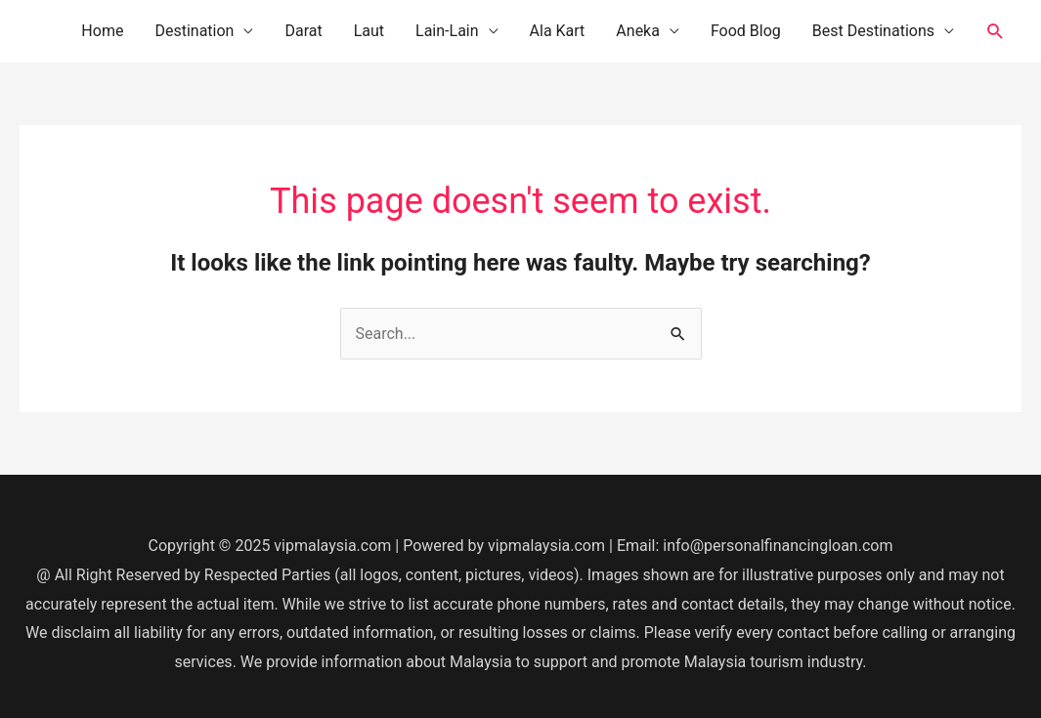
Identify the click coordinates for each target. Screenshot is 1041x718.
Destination (194, 30)
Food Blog (746, 30)
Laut (369, 30)
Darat (303, 30)
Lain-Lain (447, 30)
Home (102, 30)
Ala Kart (558, 30)
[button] (995, 31)
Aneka (638, 30)
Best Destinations (873, 30)
